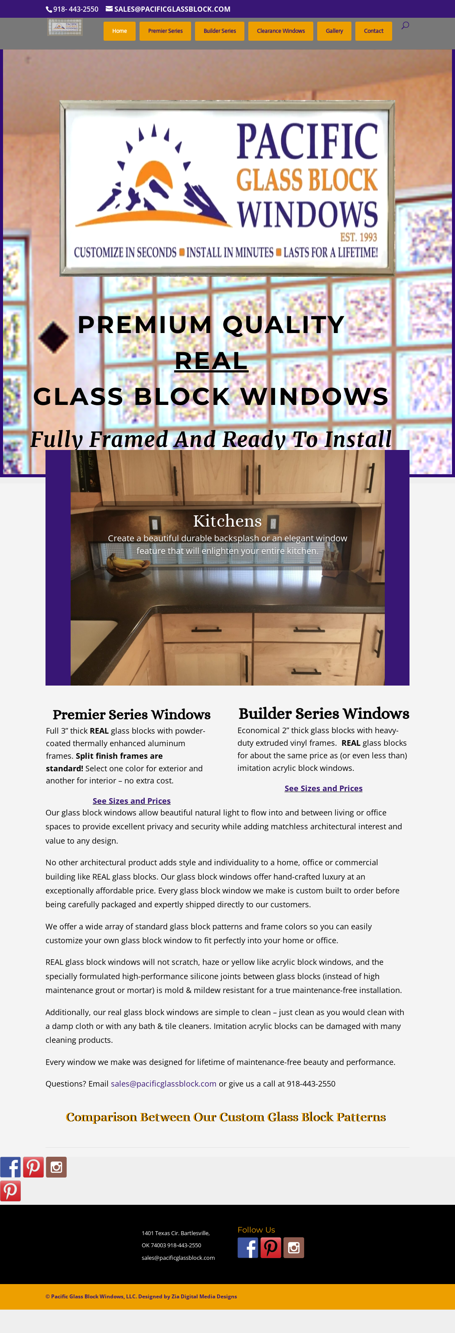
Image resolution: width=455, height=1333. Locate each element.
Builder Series (220, 31)
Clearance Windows (281, 31)
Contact (374, 31)
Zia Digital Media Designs (204, 1296)
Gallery (334, 31)
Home (119, 31)
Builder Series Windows (323, 713)
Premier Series (165, 31)
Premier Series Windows (131, 714)
